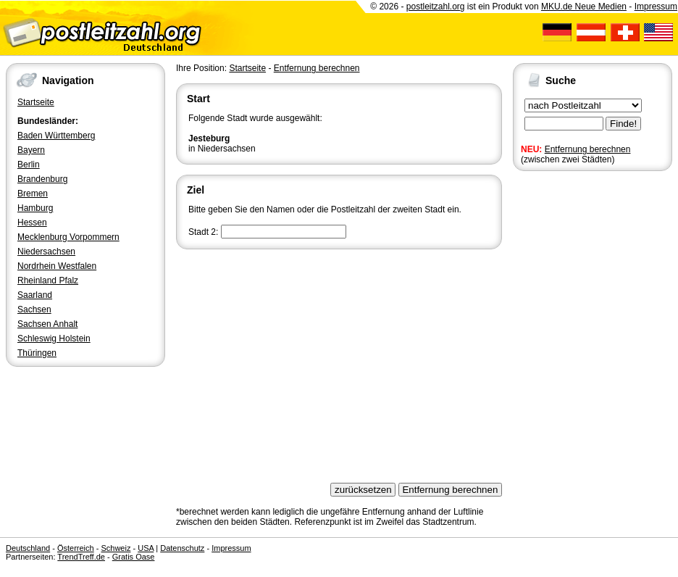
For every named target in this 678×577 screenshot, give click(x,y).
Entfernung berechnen (588, 149)
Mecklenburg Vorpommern (68, 237)
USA (146, 548)
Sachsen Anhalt (47, 324)
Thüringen (36, 353)
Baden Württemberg (56, 135)
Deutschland (28, 548)
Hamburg (35, 208)
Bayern (31, 150)
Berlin (28, 164)
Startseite (35, 102)
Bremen (32, 193)
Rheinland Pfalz (47, 280)
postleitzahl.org (435, 6)
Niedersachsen (46, 251)
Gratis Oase (133, 556)
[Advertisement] (339, 361)
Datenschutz (182, 548)
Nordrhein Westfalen (56, 266)
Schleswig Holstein (54, 338)
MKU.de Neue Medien (584, 6)
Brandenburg (42, 179)
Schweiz (115, 548)
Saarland (34, 295)
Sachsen (34, 309)
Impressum (656, 6)
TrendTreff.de (81, 556)
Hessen (32, 222)
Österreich (75, 548)
